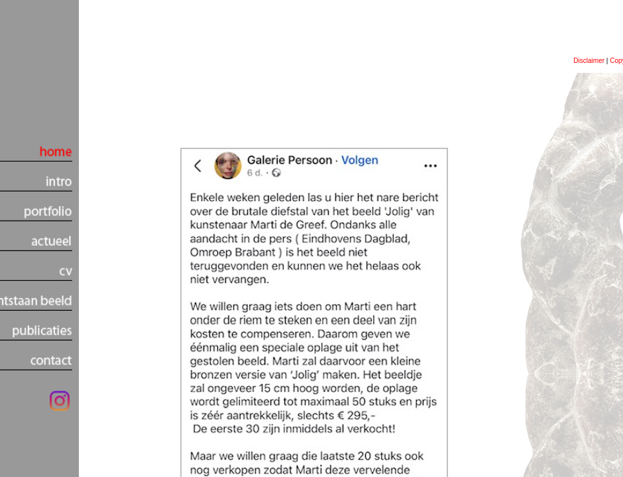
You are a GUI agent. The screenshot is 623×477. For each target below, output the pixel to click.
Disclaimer (588, 60)
